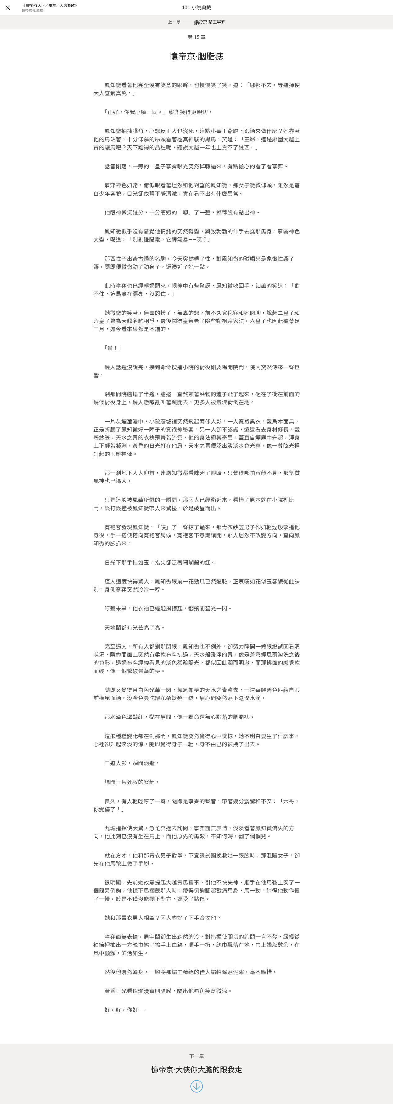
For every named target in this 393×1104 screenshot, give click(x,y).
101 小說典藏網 (196, 15)
